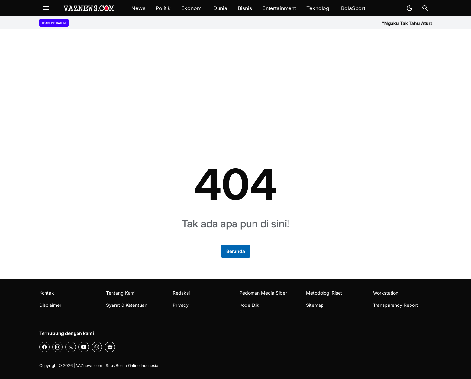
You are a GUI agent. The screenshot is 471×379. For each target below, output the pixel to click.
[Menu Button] (45, 8)
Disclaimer (50, 305)
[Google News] (110, 347)
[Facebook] (44, 347)
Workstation (385, 293)
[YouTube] (83, 347)
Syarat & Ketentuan (126, 305)
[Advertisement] (235, 85)
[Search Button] (425, 8)
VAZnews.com (89, 365)
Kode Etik (249, 305)
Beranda (235, 251)
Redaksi (181, 293)
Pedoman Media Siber (263, 293)
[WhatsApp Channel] (97, 347)
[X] (70, 347)
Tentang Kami (120, 293)
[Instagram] (57, 347)
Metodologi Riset (324, 293)
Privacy (181, 305)
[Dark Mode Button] (409, 8)
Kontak (46, 293)
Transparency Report (395, 305)
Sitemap (315, 305)
